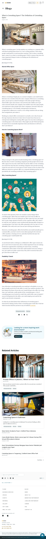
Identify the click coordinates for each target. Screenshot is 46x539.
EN (43, 2)
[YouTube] (13, 478)
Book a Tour (32, 2)
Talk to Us (18, 336)
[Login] (40, 3)
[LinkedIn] (10, 478)
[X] (7, 478)
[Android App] (3, 516)
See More (40, 460)
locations (32, 305)
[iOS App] (8, 516)
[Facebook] (2, 478)
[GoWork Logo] (8, 2)
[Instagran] (5, 478)
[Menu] (3, 3)
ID (43, 478)
